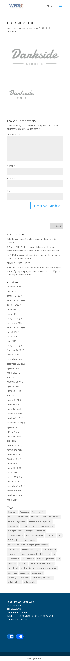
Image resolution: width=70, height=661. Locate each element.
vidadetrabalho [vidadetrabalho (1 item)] (14, 582)
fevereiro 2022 (14, 381)
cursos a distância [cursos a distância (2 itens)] (15, 535)
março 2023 (13, 345)
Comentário (13, 134)
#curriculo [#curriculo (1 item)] (12, 512)
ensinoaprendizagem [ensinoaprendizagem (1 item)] (31, 549)
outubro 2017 (13, 495)
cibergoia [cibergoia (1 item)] (29, 531)
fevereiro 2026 (14, 286)
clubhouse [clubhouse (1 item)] (40, 531)
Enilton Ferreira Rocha (21, 27)
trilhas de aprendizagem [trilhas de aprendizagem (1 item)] (42, 577)
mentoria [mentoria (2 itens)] (12, 563)
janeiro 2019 (13, 445)
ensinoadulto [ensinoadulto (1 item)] (13, 549)
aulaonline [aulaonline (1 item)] (25, 526)
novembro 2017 (14, 490)
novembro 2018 (14, 449)
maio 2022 (12, 372)
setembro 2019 (14, 422)
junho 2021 (12, 390)
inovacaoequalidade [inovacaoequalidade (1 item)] (45, 559)
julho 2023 (12, 332)
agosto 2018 (13, 458)
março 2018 (13, 477)
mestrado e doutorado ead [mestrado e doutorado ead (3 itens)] (41, 563)
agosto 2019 (13, 427)
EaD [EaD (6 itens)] (59, 535)
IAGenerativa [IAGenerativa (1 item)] (13, 559)
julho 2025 (12, 309)
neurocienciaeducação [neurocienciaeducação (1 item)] (47, 568)
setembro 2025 (14, 300)
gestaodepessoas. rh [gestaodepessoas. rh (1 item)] (28, 554)
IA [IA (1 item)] (54, 554)
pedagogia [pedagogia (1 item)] (24, 573)
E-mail (11, 178)
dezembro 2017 (14, 486)
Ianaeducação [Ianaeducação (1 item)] (28, 559)
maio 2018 (12, 472)
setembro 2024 (14, 327)
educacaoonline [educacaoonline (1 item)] (29, 540)
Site (9, 191)
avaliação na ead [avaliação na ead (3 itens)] (15, 531)
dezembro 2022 (14, 359)
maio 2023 (12, 336)
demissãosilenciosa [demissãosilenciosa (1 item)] (34, 535)
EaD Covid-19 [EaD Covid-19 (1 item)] (13, 540)
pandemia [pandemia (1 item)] (12, 573)
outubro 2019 (13, 418)
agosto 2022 (13, 368)
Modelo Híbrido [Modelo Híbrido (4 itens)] (27, 568)
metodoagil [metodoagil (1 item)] (13, 568)
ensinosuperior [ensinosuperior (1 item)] (49, 549)
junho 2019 (12, 436)
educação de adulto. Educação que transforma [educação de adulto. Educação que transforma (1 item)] (28, 545)
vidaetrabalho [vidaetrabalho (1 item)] (30, 582)
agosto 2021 (13, 386)
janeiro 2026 (13, 291)
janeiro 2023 (13, 354)
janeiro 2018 (13, 481)
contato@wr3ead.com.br (19, 619)
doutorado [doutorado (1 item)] (50, 535)
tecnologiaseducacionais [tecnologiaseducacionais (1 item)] (18, 577)
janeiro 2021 (13, 400)
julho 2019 (12, 431)
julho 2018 (12, 463)
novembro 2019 (14, 413)
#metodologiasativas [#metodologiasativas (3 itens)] (17, 521)
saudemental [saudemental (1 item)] (37, 573)
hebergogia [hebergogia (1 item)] (45, 554)
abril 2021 (11, 395)
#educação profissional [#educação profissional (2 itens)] (18, 516)
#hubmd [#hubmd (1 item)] (34, 516)
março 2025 (13, 318)
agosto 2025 (13, 304)
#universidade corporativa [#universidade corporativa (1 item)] (40, 521)
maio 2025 (12, 313)
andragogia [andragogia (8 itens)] (13, 526)
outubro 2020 (13, 404)
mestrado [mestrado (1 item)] (23, 563)
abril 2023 (11, 341)
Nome (11, 165)
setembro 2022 (14, 363)
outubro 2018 (13, 454)
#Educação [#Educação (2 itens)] (24, 512)
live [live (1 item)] (58, 559)
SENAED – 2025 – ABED (18, 263)
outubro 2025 (13, 295)
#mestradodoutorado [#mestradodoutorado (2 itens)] (50, 516)
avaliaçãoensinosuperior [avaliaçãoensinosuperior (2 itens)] (43, 526)
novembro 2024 (14, 323)
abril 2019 (11, 440)
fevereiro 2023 (14, 350)
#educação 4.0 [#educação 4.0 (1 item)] (38, 512)
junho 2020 (12, 409)
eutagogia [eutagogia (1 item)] (12, 554)
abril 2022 (11, 377)
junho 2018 (12, 468)
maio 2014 (12, 499)
